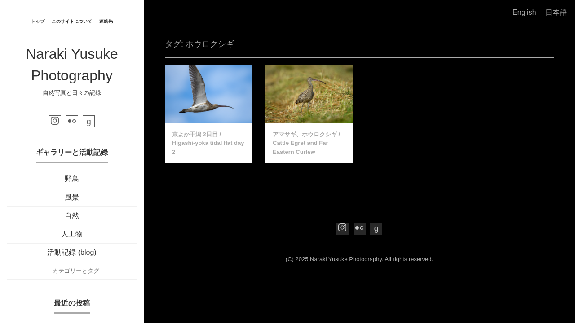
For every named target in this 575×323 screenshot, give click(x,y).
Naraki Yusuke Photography (346, 259)
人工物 (72, 234)
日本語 (556, 12)
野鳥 (72, 179)
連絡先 (106, 21)
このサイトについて (72, 21)
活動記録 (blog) (71, 252)
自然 (72, 215)
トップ (37, 21)
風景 (72, 197)
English (524, 12)
